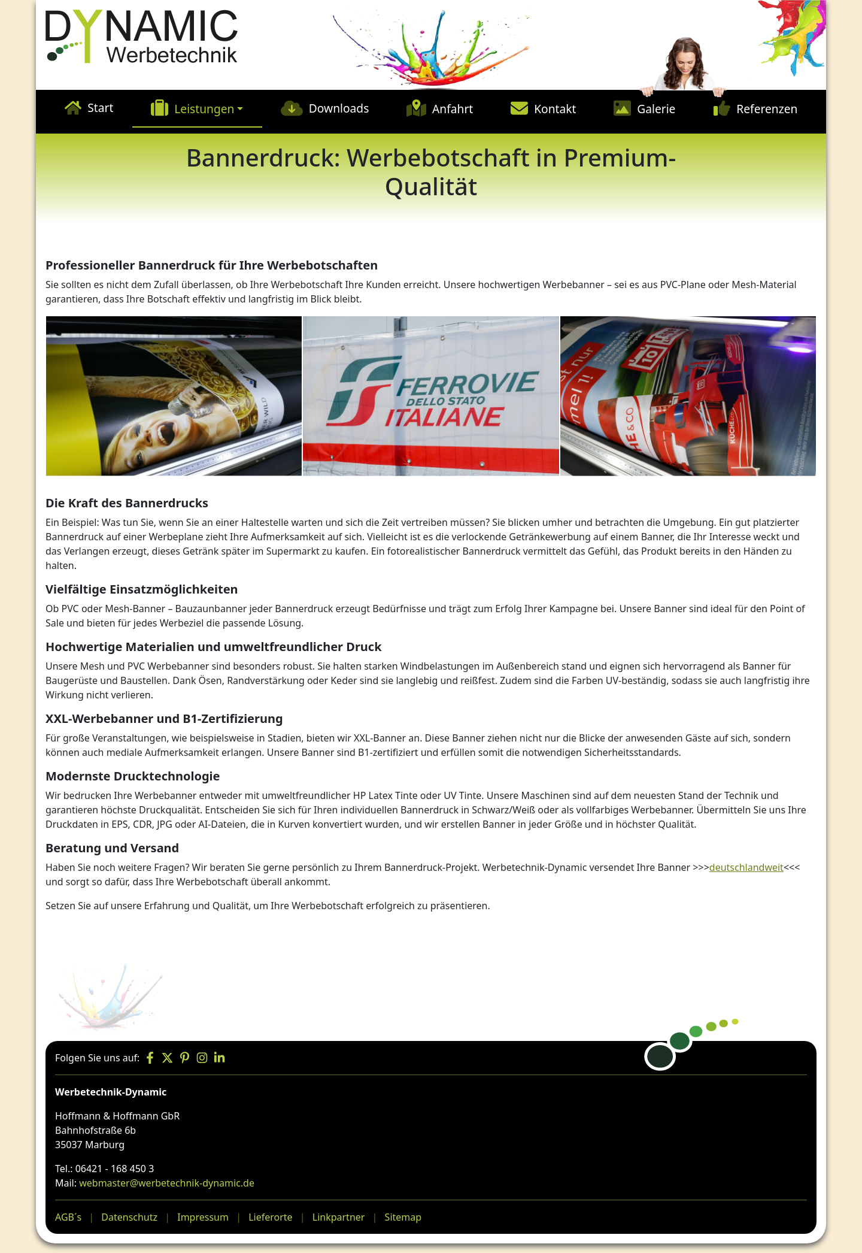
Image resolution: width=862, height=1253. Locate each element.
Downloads (339, 108)
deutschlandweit (746, 867)
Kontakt (555, 109)
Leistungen (204, 109)
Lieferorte (270, 1217)
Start (100, 107)
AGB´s (68, 1217)
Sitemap (403, 1217)
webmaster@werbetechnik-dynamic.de (166, 1183)
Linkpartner (338, 1217)
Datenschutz (129, 1217)
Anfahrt (452, 109)
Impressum (203, 1217)
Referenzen (766, 109)
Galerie (656, 109)
